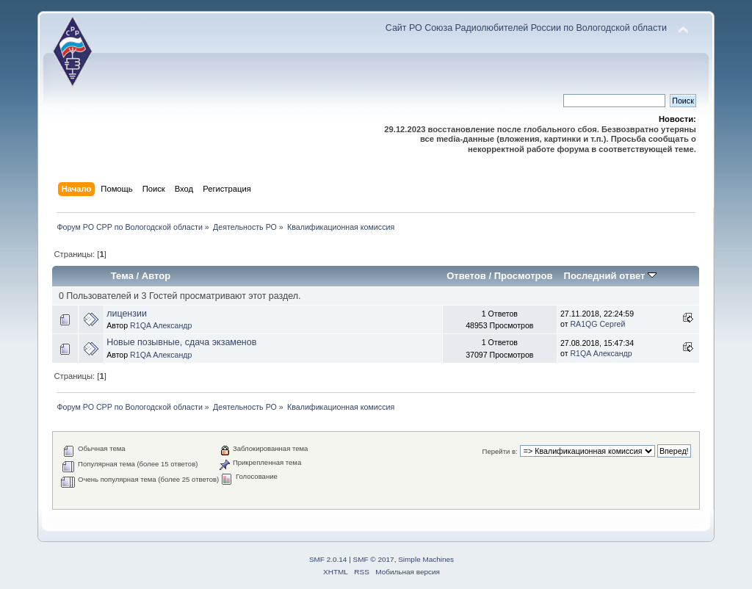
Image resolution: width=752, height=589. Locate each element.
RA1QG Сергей (597, 323)
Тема (122, 275)
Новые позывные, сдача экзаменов (181, 342)
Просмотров (523, 275)
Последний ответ (610, 275)
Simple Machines (426, 559)
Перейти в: (500, 451)
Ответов (466, 275)
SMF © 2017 (373, 559)
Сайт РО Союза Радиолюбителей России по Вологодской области (526, 28)
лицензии (126, 313)
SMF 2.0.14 (328, 559)
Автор (156, 275)
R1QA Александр (161, 325)
